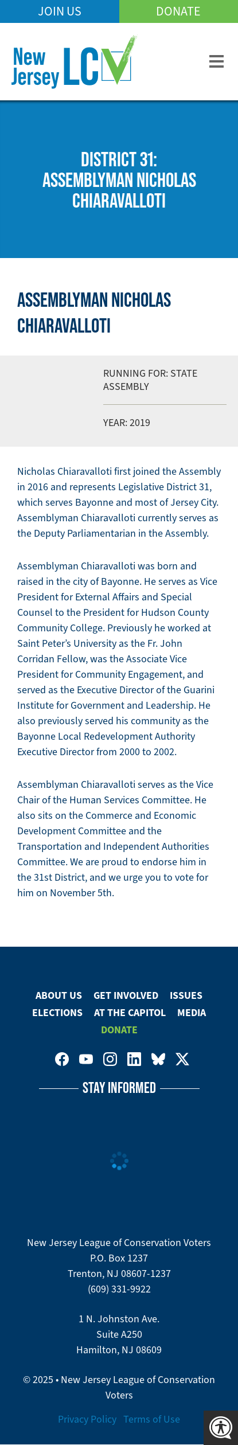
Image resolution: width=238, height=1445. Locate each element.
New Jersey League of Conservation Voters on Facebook (62, 1059)
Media (191, 1013)
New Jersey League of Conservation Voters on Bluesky (158, 1059)
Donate (178, 11)
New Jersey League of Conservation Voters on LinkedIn (134, 1059)
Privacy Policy (87, 1419)
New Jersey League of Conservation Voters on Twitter (182, 1059)
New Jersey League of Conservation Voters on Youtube (86, 1059)
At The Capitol (130, 1013)
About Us (59, 995)
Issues (186, 995)
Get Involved (125, 995)
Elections (57, 1013)
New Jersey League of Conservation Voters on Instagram (110, 1059)
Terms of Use (151, 1419)
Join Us (59, 11)
